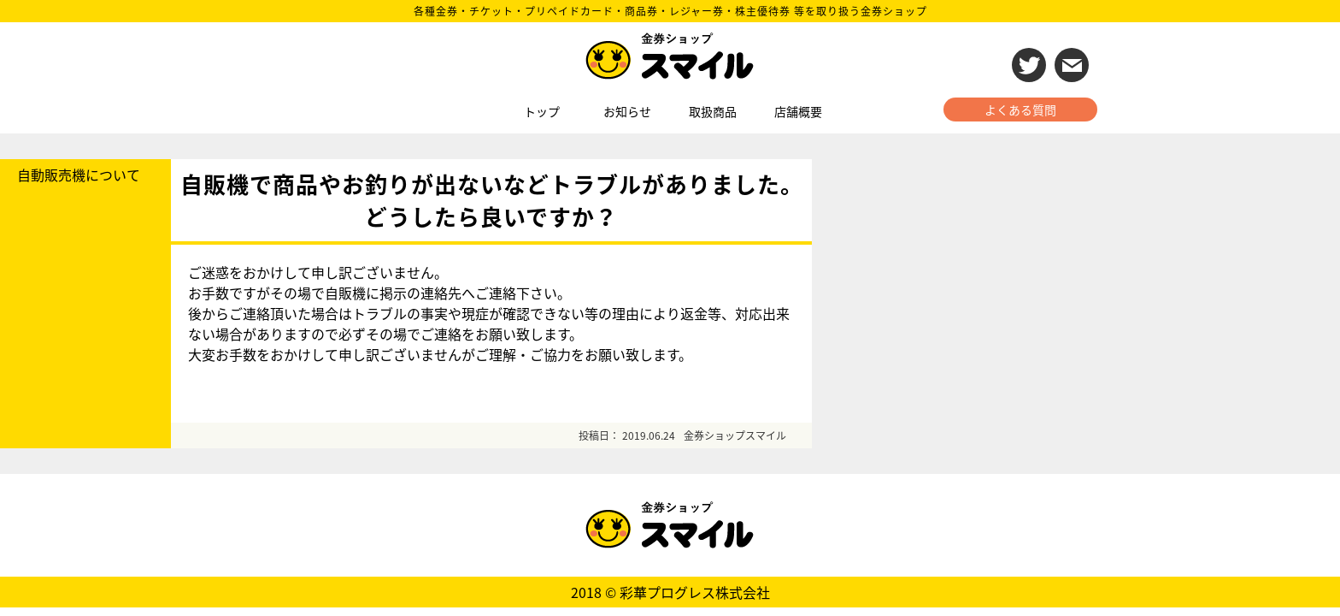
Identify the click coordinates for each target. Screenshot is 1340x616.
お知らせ (627, 111)
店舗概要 (798, 111)
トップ (542, 111)
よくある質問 (1020, 109)
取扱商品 (713, 111)
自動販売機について (78, 174)
